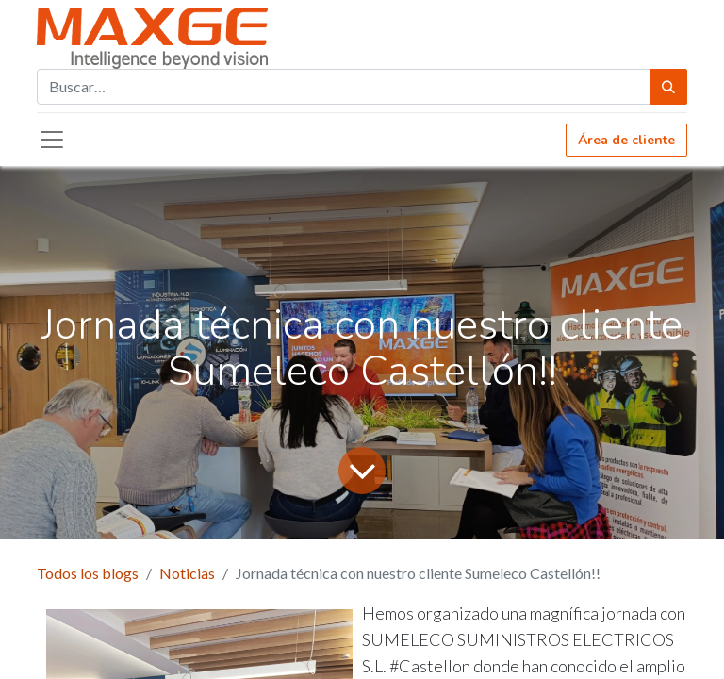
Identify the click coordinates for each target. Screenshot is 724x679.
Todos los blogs (88, 573)
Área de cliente (626, 140)
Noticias (187, 573)
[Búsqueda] (668, 87)
